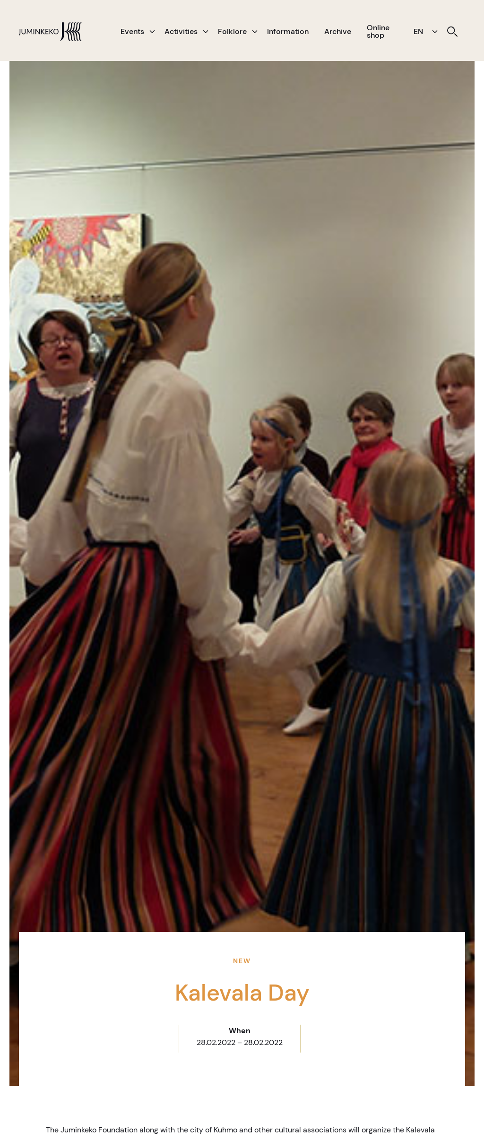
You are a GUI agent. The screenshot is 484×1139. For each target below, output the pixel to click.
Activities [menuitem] (181, 31)
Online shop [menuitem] (378, 31)
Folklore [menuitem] (232, 31)
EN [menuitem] (418, 31)
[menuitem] (452, 31)
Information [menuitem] (288, 31)
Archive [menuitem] (337, 31)
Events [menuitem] (132, 31)
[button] (152, 31)
